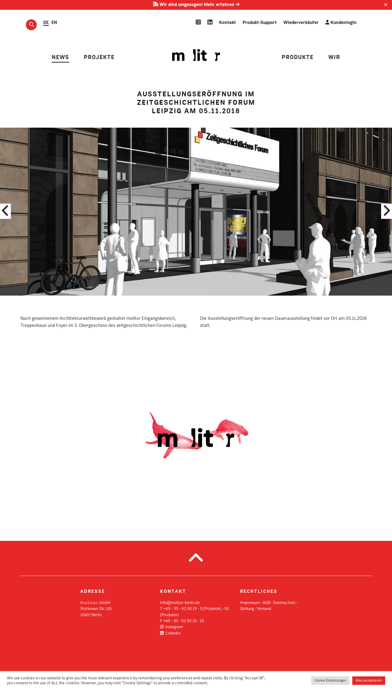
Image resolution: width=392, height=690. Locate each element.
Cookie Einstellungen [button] (330, 680)
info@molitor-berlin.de (180, 603)
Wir (334, 57)
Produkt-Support (260, 22)
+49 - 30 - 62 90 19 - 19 (183, 621)
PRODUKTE (298, 57)
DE (46, 22)
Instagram (171, 627)
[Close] (385, 4)
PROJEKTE (99, 57)
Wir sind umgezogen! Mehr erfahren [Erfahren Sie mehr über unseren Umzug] (196, 4)
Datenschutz (284, 603)
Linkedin (170, 633)
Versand (264, 609)
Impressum (250, 603)
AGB (266, 603)
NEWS (60, 57)
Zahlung (247, 609)
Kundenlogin (341, 22)
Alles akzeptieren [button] (369, 680)
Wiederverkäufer (301, 22)
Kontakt (227, 22)
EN (54, 22)
